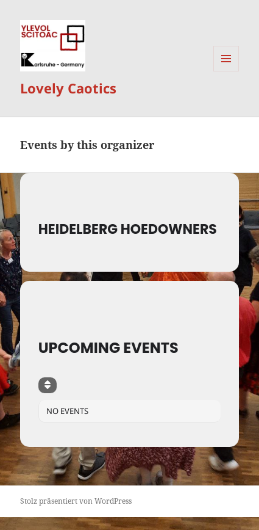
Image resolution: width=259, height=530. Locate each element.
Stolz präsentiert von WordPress (76, 501)
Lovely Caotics (68, 88)
